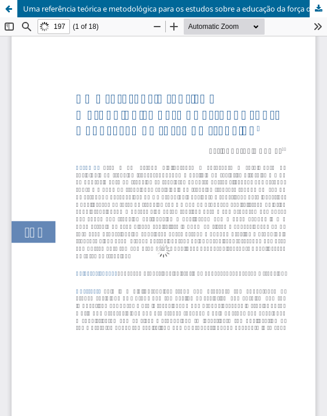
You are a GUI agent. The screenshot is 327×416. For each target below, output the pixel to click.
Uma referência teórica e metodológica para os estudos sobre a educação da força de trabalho (175, 8)
